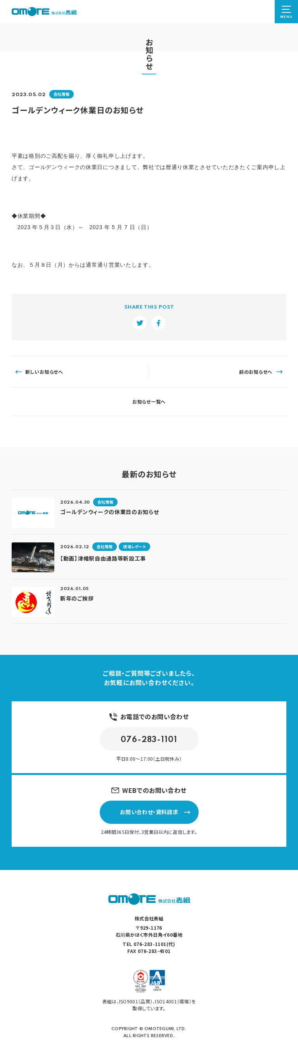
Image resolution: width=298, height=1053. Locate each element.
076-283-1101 (149, 740)
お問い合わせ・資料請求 (155, 812)
